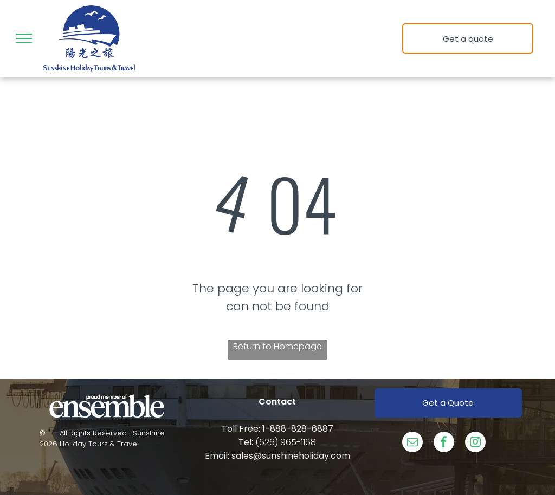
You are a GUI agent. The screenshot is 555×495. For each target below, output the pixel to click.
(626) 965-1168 (285, 442)
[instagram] (475, 443)
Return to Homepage (277, 346)
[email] (412, 443)
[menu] (24, 38)
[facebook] (444, 443)
